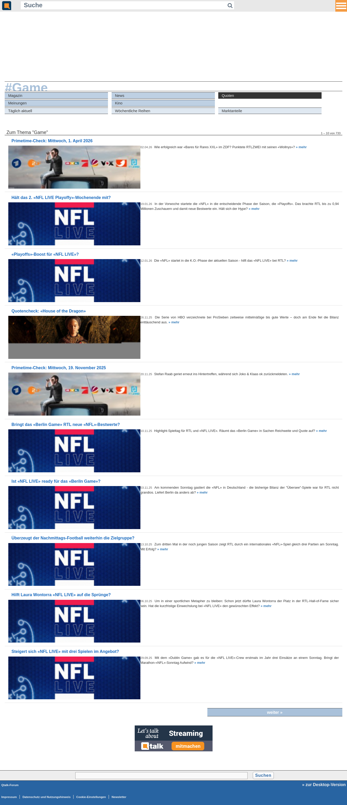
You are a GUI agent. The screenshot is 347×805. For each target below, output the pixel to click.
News (119, 96)
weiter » (275, 712)
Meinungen (17, 103)
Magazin (15, 96)
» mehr (301, 147)
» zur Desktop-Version (324, 784)
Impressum (9, 797)
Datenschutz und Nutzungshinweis (47, 797)
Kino (119, 103)
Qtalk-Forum (10, 785)
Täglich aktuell (20, 111)
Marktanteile (232, 111)
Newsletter (119, 797)
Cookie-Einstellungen (91, 797)
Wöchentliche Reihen (132, 111)
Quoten (228, 96)
